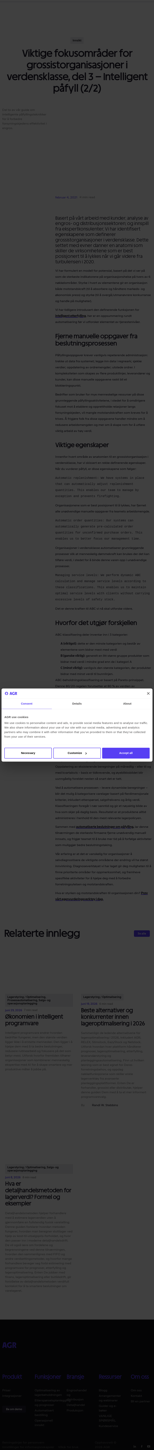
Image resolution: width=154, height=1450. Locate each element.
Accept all (126, 753)
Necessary (28, 753)
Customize (77, 753)
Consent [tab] (27, 703)
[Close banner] (148, 693)
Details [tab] (77, 703)
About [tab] (127, 703)
